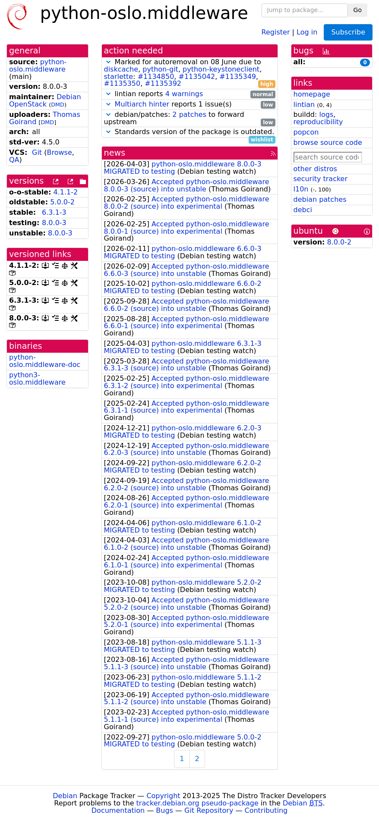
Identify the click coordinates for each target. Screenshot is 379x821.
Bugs (164, 810)
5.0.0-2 (62, 202)
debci (303, 210)
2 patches (189, 114)
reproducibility (318, 122)
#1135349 (237, 76)
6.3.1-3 (54, 212)
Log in (307, 32)
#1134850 (156, 76)
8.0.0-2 (339, 242)
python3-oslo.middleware (37, 378)
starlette (118, 76)
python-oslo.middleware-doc (44, 361)
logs (326, 114)
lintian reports (189, 94)
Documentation (118, 810)
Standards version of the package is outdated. (189, 132)
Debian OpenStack (45, 100)
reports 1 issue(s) (189, 104)
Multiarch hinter (142, 104)
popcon (306, 132)
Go (358, 9)
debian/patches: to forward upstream (189, 118)
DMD (57, 104)
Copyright (163, 796)
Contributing (266, 810)
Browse (59, 152)
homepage (312, 94)
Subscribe (348, 32)
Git (37, 152)
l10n (301, 189)
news (115, 153)
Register (276, 32)
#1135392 (163, 83)
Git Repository (208, 810)
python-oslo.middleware (37, 65)
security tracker (321, 179)
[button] (108, 62)
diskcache (121, 69)
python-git (160, 69)
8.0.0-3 (54, 223)
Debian (65, 796)
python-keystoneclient (221, 69)
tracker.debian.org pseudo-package (197, 803)
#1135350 (122, 83)
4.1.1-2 (66, 192)
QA (14, 160)
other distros (315, 169)
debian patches (320, 199)
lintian (304, 104)
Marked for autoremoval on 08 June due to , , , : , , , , (189, 73)
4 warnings (184, 94)
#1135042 (197, 76)
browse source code (328, 142)
